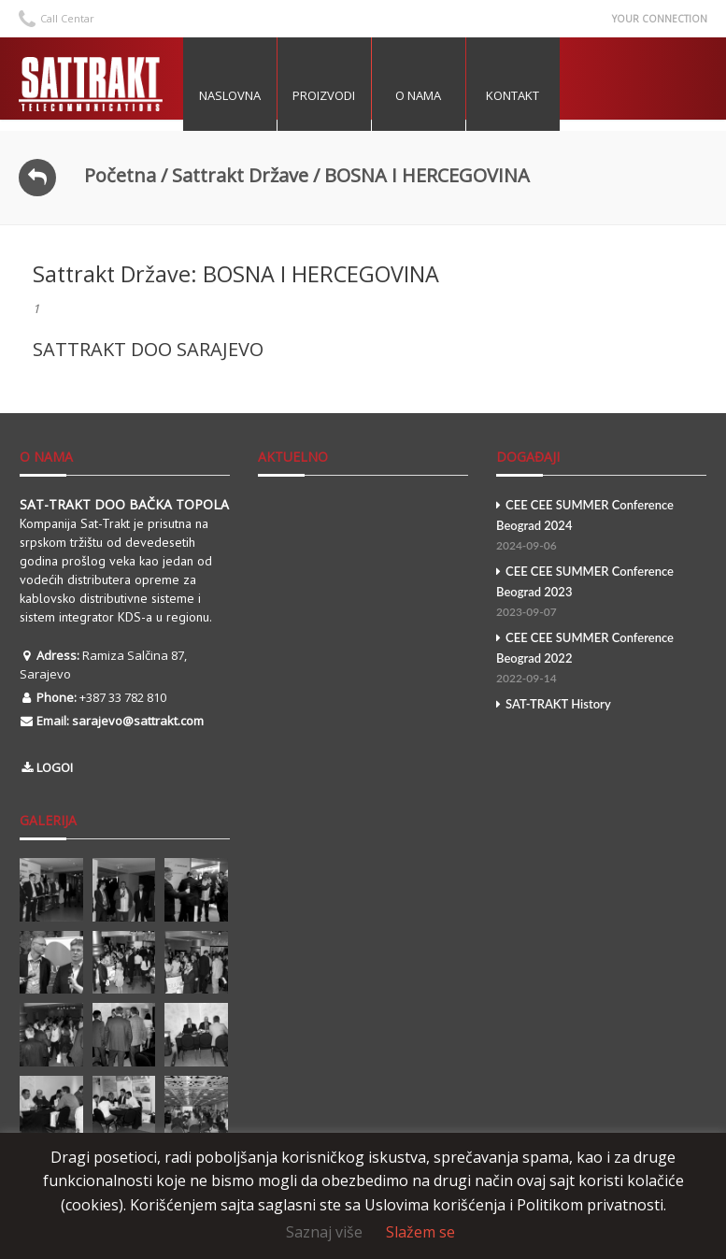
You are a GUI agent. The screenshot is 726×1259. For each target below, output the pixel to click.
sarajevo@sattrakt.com (138, 720)
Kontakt (521, 95)
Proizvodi (332, 95)
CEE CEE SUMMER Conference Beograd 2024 (601, 526)
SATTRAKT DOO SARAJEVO (148, 349)
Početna (120, 175)
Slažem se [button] (420, 1232)
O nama (426, 95)
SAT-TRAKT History (553, 703)
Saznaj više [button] (324, 1232)
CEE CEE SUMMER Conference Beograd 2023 (601, 593)
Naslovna (238, 95)
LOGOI (54, 767)
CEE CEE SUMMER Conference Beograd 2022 (601, 659)
